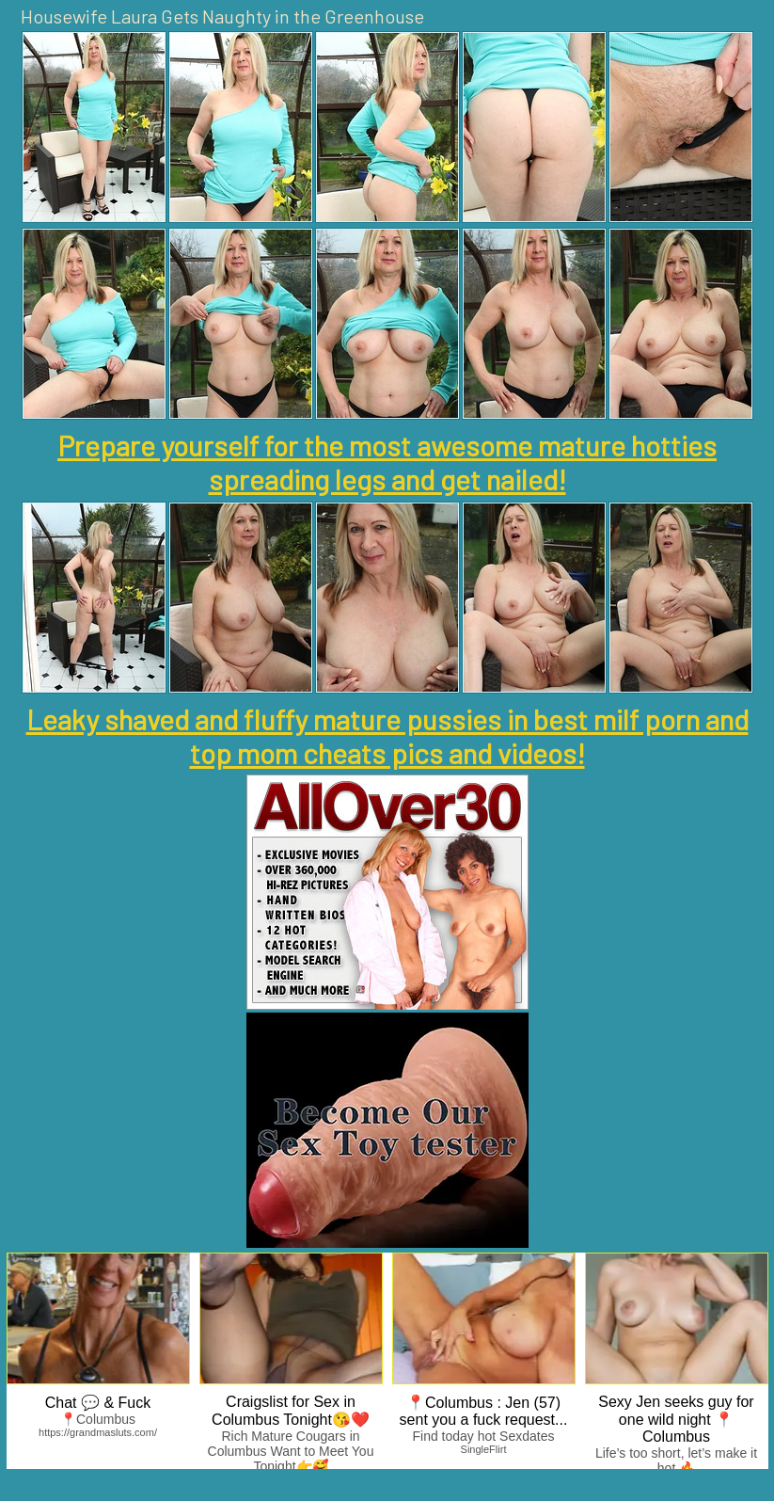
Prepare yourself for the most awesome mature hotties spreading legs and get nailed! (387, 462)
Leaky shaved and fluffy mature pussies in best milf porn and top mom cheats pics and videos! (387, 736)
